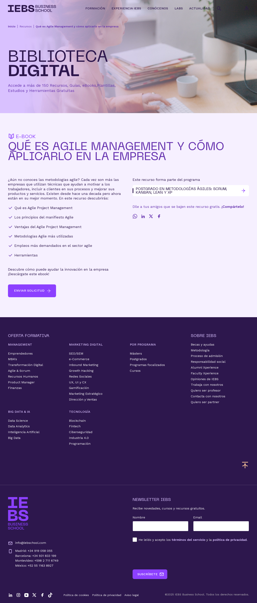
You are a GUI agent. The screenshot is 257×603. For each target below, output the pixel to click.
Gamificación (79, 388)
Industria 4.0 (79, 438)
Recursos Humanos (23, 376)
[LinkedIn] (143, 216)
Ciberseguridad (81, 432)
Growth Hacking (81, 371)
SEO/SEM (76, 353)
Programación (80, 444)
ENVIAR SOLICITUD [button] (32, 290)
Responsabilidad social (208, 362)
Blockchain (77, 421)
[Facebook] (159, 216)
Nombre (139, 517)
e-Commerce (79, 359)
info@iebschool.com (27, 543)
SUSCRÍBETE (150, 574)
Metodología (200, 350)
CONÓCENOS (158, 8)
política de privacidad (230, 540)
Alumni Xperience (205, 367)
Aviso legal (131, 595)
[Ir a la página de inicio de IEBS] (18, 513)
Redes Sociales (80, 376)
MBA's (12, 359)
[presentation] (163, 555)
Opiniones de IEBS (205, 379)
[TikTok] (50, 595)
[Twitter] (151, 216)
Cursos (135, 371)
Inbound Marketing (83, 365)
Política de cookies (76, 595)
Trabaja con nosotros (207, 385)
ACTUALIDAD (199, 8)
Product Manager (21, 382)
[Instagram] (18, 595)
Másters (136, 353)
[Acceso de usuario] (250, 8)
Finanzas (15, 388)
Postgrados (138, 359)
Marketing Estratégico (85, 394)
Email (197, 517)
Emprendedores (20, 353)
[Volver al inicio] (32, 8)
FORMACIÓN (95, 8)
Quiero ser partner (205, 402)
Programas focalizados (147, 365)
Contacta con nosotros (208, 396)
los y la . (193, 540)
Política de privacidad (106, 595)
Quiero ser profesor (206, 390)
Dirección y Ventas (83, 399)
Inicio (12, 26)
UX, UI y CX (77, 382)
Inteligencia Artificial (23, 432)
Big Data (14, 438)
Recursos (26, 26)
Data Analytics (19, 426)
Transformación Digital (25, 365)
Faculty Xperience (205, 373)
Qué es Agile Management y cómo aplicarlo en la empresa (77, 26)
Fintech (75, 426)
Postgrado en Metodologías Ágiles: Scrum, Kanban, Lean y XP (189, 190)
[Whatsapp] (135, 216)
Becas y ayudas (202, 344)
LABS (178, 8)
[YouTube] (26, 595)
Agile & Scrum (19, 371)
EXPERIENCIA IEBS (126, 8)
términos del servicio (188, 540)
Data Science (18, 421)
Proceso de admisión (207, 356)
